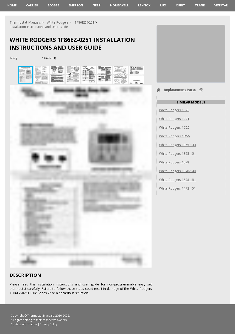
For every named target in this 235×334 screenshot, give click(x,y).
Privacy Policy (48, 324)
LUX (163, 5)
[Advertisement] (191, 53)
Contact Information (24, 324)
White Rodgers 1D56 (174, 136)
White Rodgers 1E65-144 (177, 145)
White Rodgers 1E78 (174, 162)
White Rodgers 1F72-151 (177, 188)
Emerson (76, 5)
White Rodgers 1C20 (174, 110)
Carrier (32, 5)
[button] (42, 75)
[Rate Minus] (65, 58)
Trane (200, 5)
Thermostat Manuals (40, 316)
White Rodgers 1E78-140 (177, 171)
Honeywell (119, 5)
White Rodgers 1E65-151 (177, 153)
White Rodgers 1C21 (174, 119)
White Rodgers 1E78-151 (177, 179)
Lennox (144, 5)
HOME (12, 5)
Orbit (180, 5)
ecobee (53, 5)
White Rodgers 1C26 (174, 127)
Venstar (221, 5)
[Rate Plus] (60, 58)
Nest (97, 5)
